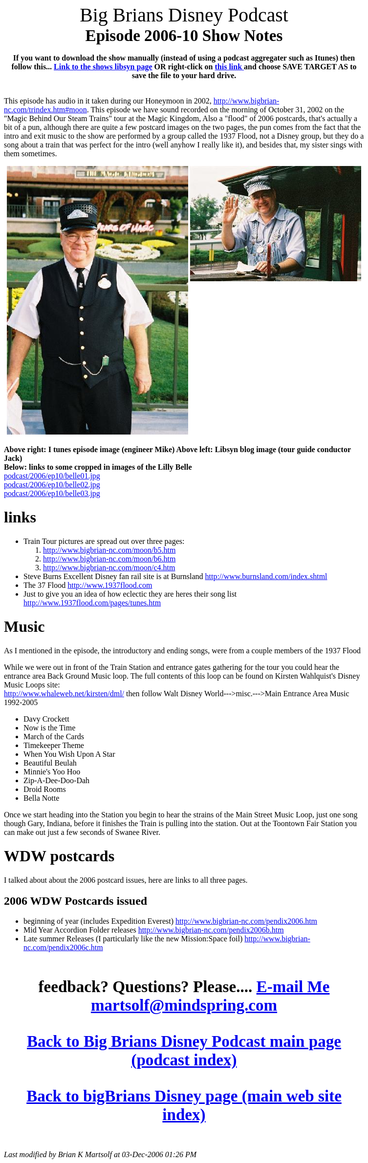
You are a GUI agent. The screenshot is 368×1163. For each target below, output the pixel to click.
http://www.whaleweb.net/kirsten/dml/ (64, 693)
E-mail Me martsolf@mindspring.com (210, 995)
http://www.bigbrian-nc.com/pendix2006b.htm (211, 930)
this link (229, 66)
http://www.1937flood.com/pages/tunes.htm (92, 603)
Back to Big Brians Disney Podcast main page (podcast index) (184, 1050)
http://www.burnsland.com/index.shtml (266, 576)
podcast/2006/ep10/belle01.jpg (52, 476)
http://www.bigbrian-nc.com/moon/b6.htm (109, 559)
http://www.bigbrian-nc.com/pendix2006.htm (246, 921)
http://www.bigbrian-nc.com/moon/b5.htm (109, 550)
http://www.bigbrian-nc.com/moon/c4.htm (109, 567)
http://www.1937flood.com (109, 585)
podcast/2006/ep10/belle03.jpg (52, 493)
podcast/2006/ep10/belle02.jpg (52, 484)
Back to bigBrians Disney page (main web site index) (184, 1105)
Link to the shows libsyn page (103, 66)
